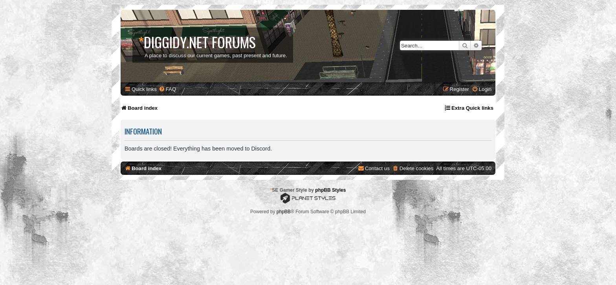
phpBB (284, 211)
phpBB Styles (330, 190)
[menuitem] (167, 89)
